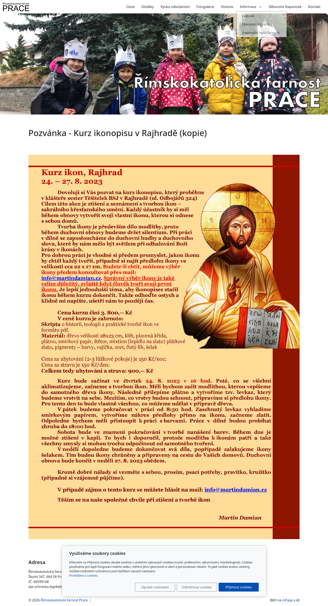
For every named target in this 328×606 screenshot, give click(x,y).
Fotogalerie (205, 6)
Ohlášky (147, 6)
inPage (287, 600)
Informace (251, 6)
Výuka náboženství (175, 6)
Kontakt (314, 6)
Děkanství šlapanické (285, 6)
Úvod (130, 6)
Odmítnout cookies (197, 587)
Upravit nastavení (155, 587)
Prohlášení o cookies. (83, 575)
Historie (227, 6)
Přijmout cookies (239, 587)
